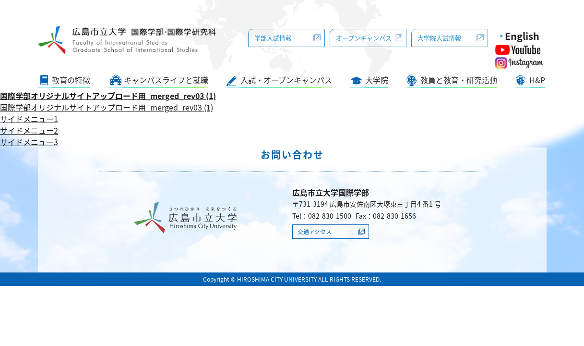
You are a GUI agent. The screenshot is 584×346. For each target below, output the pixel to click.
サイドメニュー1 (29, 118)
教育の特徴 (71, 80)
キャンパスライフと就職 (166, 80)
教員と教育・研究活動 (458, 80)
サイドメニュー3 (29, 142)
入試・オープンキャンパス (286, 80)
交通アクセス (315, 231)
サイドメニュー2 (29, 130)
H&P (537, 80)
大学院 (376, 80)
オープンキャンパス (364, 37)
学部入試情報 (273, 37)
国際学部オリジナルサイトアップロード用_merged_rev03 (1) (108, 95)
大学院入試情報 (439, 37)
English (522, 36)
